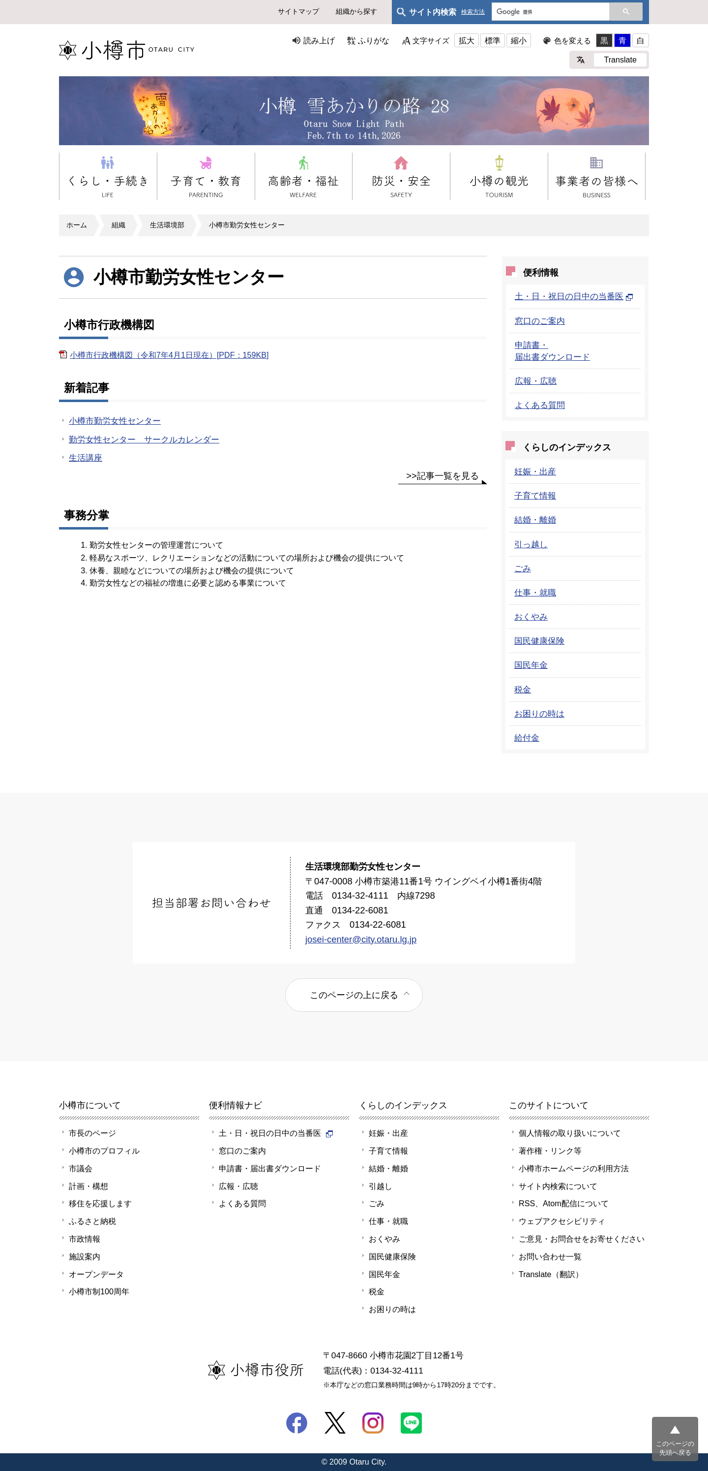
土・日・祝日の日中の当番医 (574, 296)
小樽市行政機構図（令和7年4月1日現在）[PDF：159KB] (169, 354)
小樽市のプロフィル (104, 1150)
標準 (493, 40)
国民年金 (531, 665)
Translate (620, 59)
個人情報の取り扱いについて (570, 1132)
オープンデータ (96, 1274)
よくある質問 (540, 405)
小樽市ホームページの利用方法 (574, 1168)
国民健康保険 (539, 641)
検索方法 (473, 12)
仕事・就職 (535, 592)
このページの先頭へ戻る (675, 1448)
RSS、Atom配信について (564, 1203)
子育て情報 (535, 496)
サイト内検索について (558, 1186)
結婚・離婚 (535, 520)
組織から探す (356, 11)
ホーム (76, 225)
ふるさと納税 (92, 1221)
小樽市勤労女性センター (247, 225)
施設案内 (84, 1256)
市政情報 (84, 1238)
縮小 (519, 40)
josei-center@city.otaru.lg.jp (360, 939)
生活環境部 (167, 225)
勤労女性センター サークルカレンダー (144, 439)
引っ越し (531, 544)
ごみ (522, 568)
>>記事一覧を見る (442, 475)
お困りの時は (539, 714)
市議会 (80, 1168)
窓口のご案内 (540, 321)
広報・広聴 (536, 381)
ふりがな (373, 40)
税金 (522, 689)
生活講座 (85, 458)
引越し (380, 1186)
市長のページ (92, 1132)
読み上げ (319, 40)
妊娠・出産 (535, 471)
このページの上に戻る (354, 995)
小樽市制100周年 (99, 1291)
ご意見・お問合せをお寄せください (582, 1238)
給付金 (526, 738)
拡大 (466, 40)
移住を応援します (100, 1203)
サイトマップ (298, 11)
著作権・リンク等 (550, 1150)
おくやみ (531, 617)
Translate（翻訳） (551, 1274)
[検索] (550, 12)
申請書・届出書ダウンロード (270, 1168)
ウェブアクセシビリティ (562, 1221)
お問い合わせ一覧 (550, 1256)
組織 (118, 225)
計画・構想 (88, 1186)
